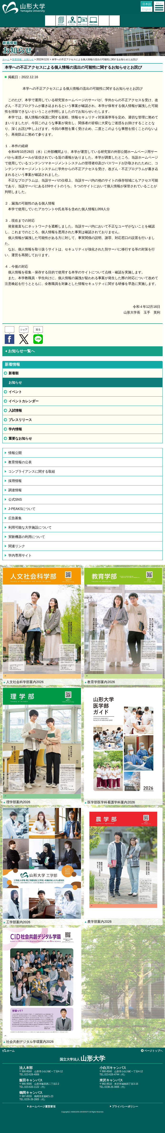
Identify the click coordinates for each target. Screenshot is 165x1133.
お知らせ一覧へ (20, 351)
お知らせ (15, 382)
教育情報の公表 (20, 462)
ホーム (6, 59)
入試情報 (15, 410)
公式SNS (15, 499)
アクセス (71, 20)
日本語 (146, 4)
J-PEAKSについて (21, 509)
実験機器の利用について (26, 537)
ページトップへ (153, 1050)
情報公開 (15, 453)
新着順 (14, 373)
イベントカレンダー (24, 401)
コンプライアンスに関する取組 (31, 471)
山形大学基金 (114, 20)
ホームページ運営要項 (42, 1106)
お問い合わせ (82, 20)
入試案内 (50, 20)
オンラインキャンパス (93, 20)
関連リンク (16, 546)
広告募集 (15, 518)
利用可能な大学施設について (30, 527)
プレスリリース (20, 420)
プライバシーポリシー (125, 1106)
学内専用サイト (20, 555)
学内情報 (15, 429)
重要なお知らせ (20, 438)
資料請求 (61, 20)
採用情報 (15, 481)
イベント (15, 392)
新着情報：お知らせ (23, 59)
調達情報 (15, 490)
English (146, 9)
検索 (104, 20)
